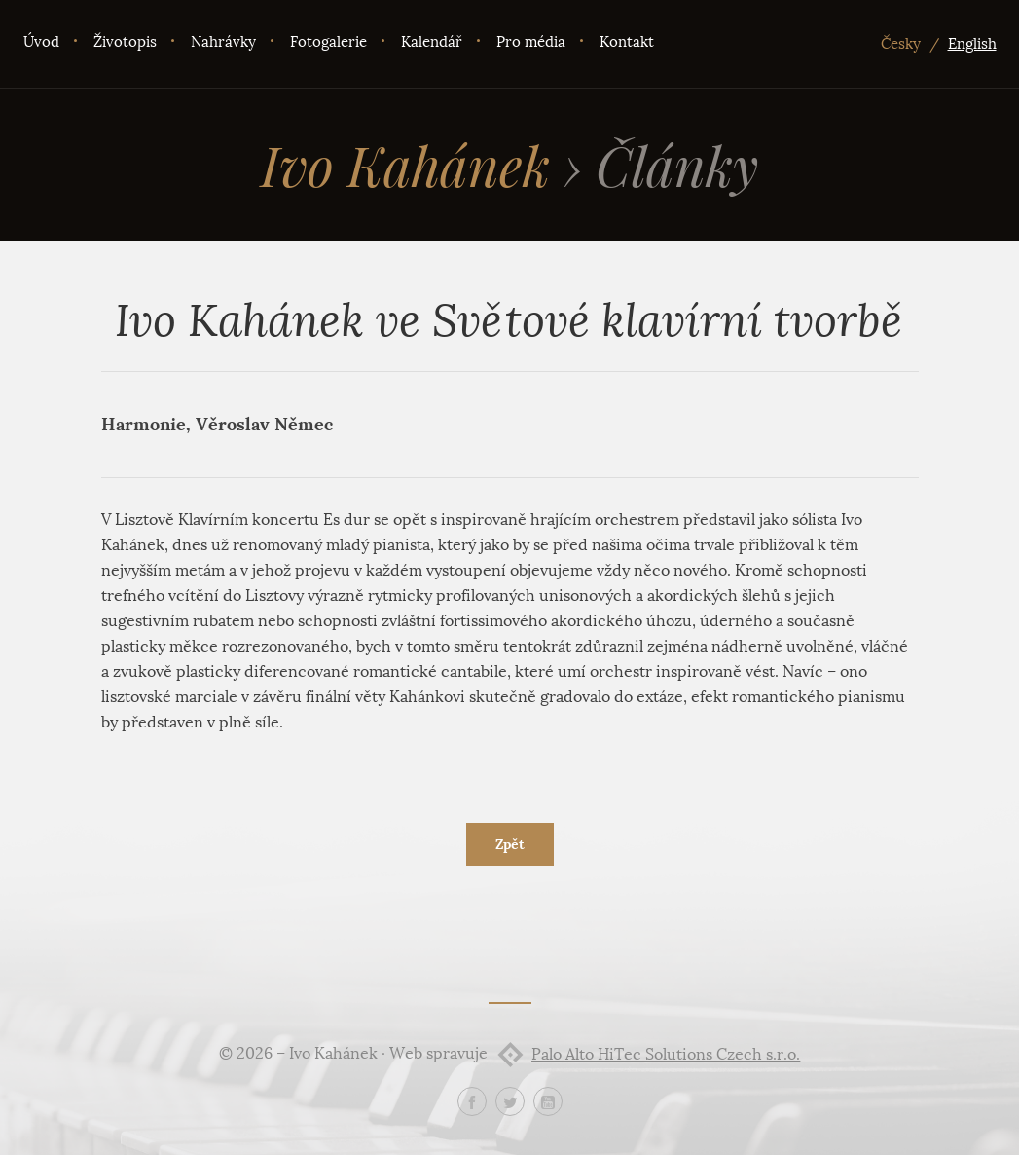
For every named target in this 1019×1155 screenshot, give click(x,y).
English (972, 44)
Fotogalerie (328, 42)
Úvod (41, 42)
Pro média (530, 42)
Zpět (510, 844)
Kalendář (431, 42)
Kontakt (627, 42)
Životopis (125, 42)
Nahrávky (223, 42)
